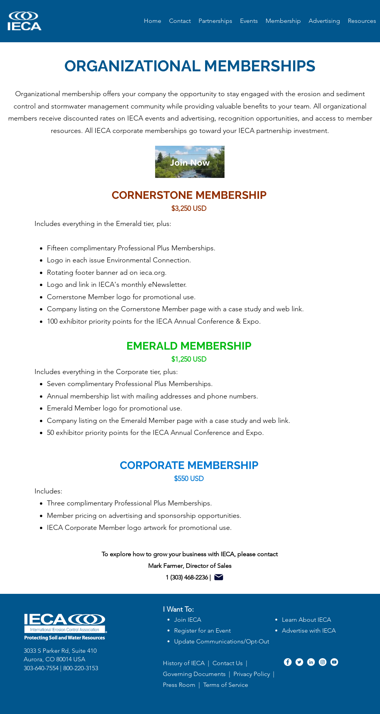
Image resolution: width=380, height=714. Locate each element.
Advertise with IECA (309, 630)
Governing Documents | (198, 674)
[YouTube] (334, 662)
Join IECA (187, 619)
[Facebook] (288, 662)
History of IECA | (186, 663)
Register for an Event (202, 630)
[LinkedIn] (311, 662)
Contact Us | (229, 663)
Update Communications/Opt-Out (221, 641)
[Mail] (219, 577)
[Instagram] (322, 662)
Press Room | (183, 684)
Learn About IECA (306, 619)
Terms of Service (225, 684)
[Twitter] (299, 662)
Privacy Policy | (254, 674)
